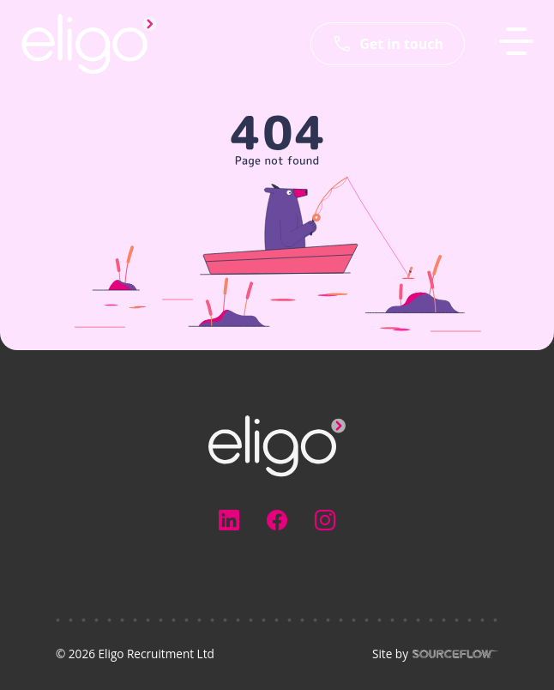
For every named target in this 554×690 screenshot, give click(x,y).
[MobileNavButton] (516, 41)
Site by (435, 654)
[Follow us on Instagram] (325, 520)
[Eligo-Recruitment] (89, 44)
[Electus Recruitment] (277, 444)
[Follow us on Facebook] (277, 520)
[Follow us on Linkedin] (229, 520)
